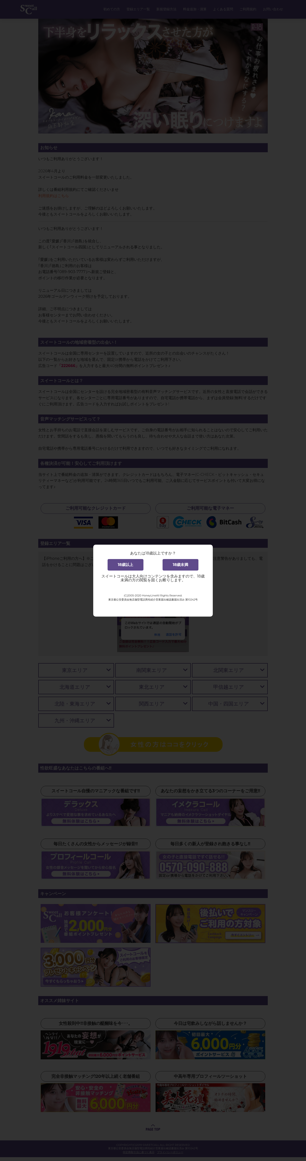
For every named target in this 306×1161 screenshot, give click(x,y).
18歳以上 (125, 564)
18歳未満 (180, 564)
